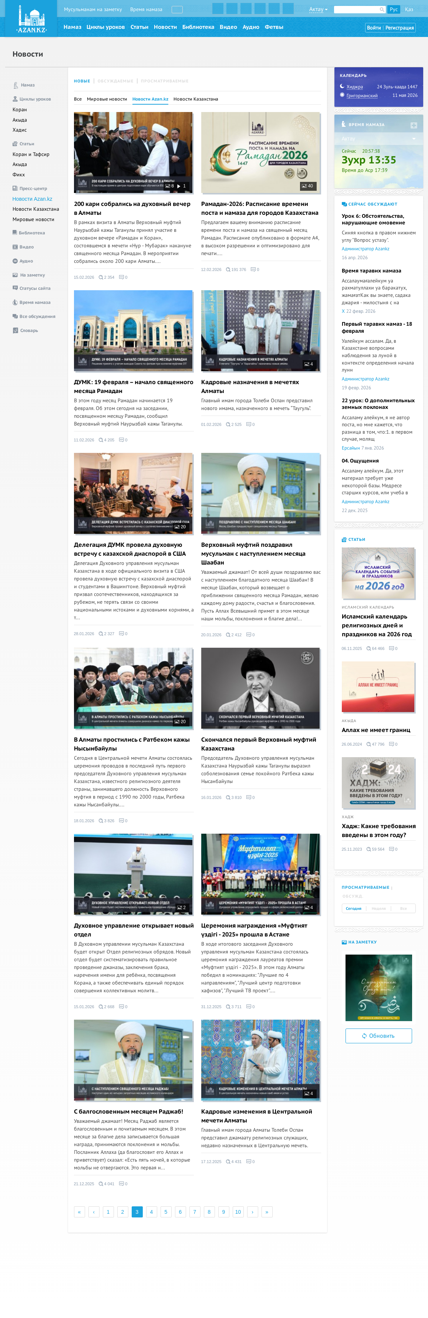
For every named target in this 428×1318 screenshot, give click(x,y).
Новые (82, 81)
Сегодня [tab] (353, 909)
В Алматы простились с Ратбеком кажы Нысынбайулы (132, 744)
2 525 (234, 424)
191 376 (236, 269)
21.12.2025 (84, 1184)
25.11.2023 (352, 849)
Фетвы (274, 27)
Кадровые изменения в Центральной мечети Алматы (256, 1116)
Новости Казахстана (36, 209)
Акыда (20, 120)
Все (78, 99)
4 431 (234, 1161)
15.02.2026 (84, 277)
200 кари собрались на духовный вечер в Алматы (132, 208)
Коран (20, 109)
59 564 (376, 849)
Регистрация (399, 28)
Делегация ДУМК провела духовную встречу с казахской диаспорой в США (130, 549)
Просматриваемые (165, 81)
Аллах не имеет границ (376, 730)
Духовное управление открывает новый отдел (134, 930)
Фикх (19, 175)
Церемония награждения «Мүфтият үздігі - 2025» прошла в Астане (254, 930)
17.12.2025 (211, 1161)
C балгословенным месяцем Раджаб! (128, 1111)
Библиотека (198, 27)
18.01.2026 (84, 821)
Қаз (409, 9)
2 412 (234, 635)
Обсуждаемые (116, 81)
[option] (379, 988)
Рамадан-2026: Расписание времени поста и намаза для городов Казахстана (260, 208)
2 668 (107, 1006)
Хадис (20, 130)
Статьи (139, 27)
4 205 (107, 440)
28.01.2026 (84, 633)
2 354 (107, 277)
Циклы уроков (106, 27)
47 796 (376, 744)
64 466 (376, 648)
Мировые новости (33, 219)
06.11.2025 (352, 648)
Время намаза (146, 9)
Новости (165, 27)
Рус (394, 9)
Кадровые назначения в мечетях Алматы (250, 386)
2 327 (107, 633)
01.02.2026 (211, 424)
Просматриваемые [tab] (366, 887)
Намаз (72, 27)
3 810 (234, 797)
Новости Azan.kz (33, 199)
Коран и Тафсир (31, 154)
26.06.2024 (352, 744)
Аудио (251, 27)
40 (307, 186)
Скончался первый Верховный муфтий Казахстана (258, 744)
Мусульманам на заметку (93, 9)
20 (180, 526)
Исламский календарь (368, 607)
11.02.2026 (84, 440)
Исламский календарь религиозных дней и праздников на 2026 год (377, 625)
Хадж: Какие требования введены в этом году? (379, 830)
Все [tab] (403, 909)
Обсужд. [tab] (353, 896)
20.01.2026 (211, 635)
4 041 (107, 1184)
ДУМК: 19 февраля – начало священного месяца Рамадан (133, 386)
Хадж (348, 817)
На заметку (359, 942)
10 (238, 1212)
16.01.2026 (211, 797)
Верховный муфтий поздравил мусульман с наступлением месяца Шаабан (253, 554)
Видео (228, 27)
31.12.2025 (211, 1006)
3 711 (234, 1006)
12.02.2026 (211, 269)
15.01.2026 (84, 1006)
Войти (374, 28)
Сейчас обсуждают (370, 204)
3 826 (107, 821)
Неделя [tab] (379, 909)
